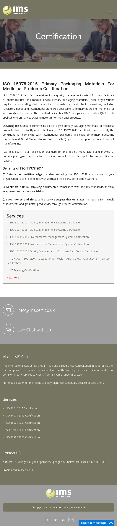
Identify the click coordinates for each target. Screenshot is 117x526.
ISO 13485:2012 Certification (21, 437)
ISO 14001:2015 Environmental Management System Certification (49, 237)
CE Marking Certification (24, 270)
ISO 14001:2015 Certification (21, 415)
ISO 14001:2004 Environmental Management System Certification (49, 244)
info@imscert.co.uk (22, 470)
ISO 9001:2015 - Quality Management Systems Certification (45, 222)
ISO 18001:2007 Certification (21, 422)
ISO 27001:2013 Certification (21, 430)
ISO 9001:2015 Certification (20, 408)
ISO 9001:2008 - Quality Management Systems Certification (45, 229)
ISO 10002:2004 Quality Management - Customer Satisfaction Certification (54, 251)
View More (12, 277)
